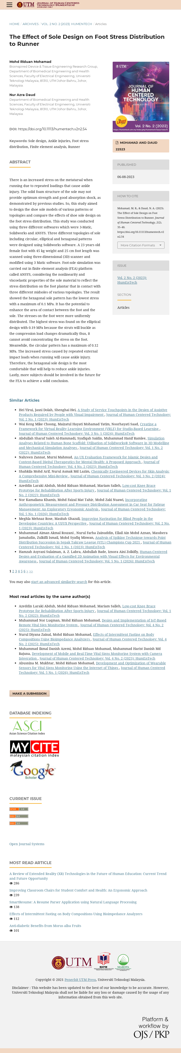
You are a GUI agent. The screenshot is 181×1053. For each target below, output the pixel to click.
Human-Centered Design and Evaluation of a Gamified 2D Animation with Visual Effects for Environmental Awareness (93, 556)
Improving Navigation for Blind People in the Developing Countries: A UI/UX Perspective (86, 521)
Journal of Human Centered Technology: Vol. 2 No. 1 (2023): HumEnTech (95, 544)
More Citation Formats (138, 245)
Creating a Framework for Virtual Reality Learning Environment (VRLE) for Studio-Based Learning (89, 426)
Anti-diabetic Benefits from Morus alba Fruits (45, 925)
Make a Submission (29, 693)
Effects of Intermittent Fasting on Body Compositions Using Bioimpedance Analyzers (86, 636)
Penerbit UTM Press (80, 979)
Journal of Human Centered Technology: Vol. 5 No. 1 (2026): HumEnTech (97, 561)
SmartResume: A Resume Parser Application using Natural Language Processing (73, 902)
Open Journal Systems (26, 844)
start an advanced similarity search (59, 581)
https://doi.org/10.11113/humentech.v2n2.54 (52, 129)
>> (31, 571)
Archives (31, 24)
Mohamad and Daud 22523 (136, 146)
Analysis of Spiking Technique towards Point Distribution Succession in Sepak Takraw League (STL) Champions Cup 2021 (92, 539)
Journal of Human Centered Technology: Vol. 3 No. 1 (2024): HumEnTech (77, 433)
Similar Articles (24, 400)
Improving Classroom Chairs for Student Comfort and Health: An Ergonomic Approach (78, 890)
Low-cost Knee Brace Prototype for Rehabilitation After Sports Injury (87, 487)
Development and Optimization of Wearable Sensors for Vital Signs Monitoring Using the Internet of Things (92, 665)
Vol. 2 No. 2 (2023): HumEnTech (66, 24)
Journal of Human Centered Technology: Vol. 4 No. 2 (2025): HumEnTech (89, 464)
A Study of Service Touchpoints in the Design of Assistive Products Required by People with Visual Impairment (93, 412)
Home (14, 24)
